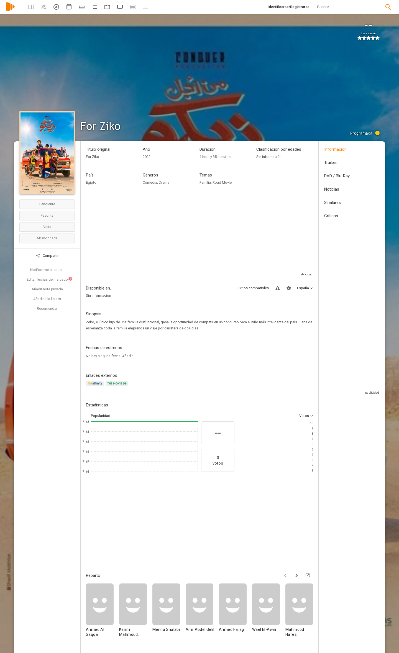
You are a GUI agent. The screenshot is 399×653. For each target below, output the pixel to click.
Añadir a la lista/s (47, 299)
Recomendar (47, 308)
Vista (47, 227)
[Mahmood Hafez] (302, 612)
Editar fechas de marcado (50, 278)
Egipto (91, 182)
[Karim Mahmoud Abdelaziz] (135, 612)
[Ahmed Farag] (235, 612)
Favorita (47, 215)
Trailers (330, 162)
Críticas (331, 215)
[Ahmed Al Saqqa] (102, 612)
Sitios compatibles (254, 288)
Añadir (127, 356)
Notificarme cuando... (47, 270)
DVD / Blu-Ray (337, 175)
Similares (332, 202)
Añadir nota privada (47, 289)
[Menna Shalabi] (169, 612)
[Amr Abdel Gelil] (202, 612)
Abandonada (47, 238)
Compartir (47, 255)
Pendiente (47, 204)
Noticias (331, 189)
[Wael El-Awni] (268, 612)
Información (335, 149)
